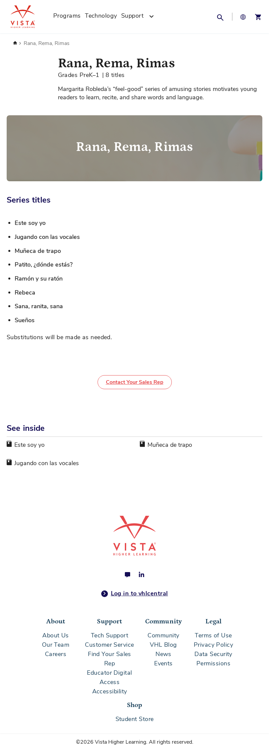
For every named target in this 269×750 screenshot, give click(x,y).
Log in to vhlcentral (134, 593)
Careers (55, 654)
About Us (55, 635)
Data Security (213, 654)
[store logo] (30, 16)
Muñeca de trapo (169, 445)
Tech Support (109, 635)
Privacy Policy (213, 645)
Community (163, 635)
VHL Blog (163, 645)
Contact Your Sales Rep (134, 382)
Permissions (213, 663)
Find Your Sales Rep (109, 658)
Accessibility (109, 691)
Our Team (56, 645)
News (163, 654)
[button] (220, 17)
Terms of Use (213, 635)
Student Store (135, 719)
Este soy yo (29, 445)
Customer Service (109, 645)
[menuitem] (67, 16)
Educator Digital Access (109, 677)
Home (15, 43)
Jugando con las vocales (46, 463)
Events (163, 663)
